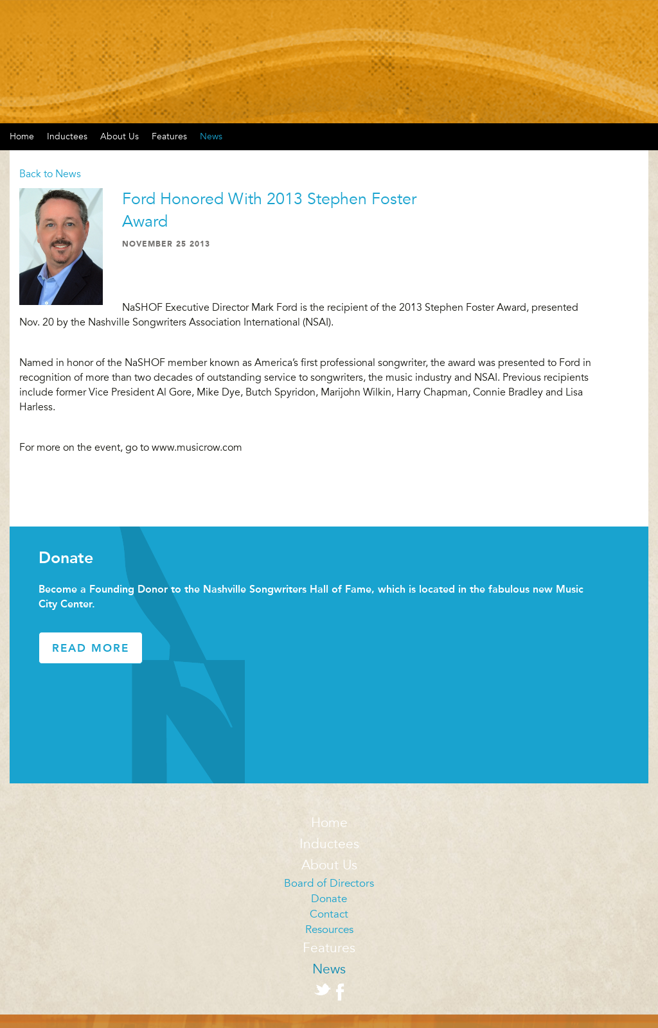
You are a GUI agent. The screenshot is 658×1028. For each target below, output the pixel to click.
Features (169, 136)
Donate (329, 898)
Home (329, 823)
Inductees (67, 136)
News (211, 136)
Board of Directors (329, 883)
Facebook (339, 992)
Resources (329, 929)
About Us (119, 136)
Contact (329, 914)
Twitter (323, 989)
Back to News (50, 174)
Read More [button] (90, 647)
